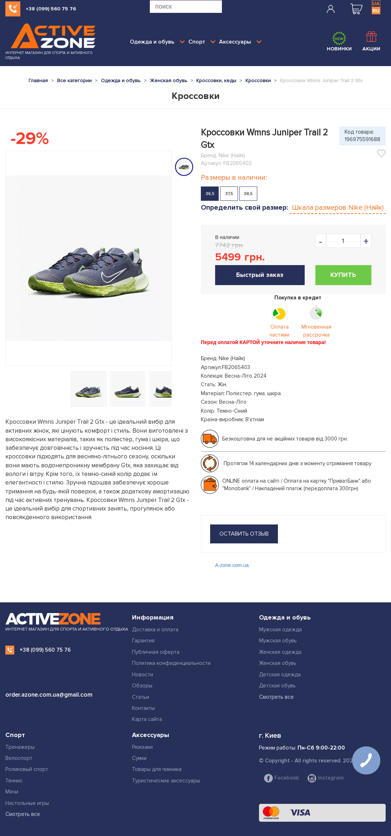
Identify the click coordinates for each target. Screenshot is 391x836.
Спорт (201, 41)
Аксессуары (240, 41)
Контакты (143, 708)
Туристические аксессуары (166, 780)
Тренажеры (20, 747)
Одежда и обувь (157, 41)
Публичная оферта (155, 652)
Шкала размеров (338, 207)
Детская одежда (280, 674)
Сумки (139, 758)
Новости (142, 674)
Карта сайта (147, 719)
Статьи (140, 697)
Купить (343, 275)
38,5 (248, 193)
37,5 (229, 193)
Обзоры (142, 685)
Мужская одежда (280, 629)
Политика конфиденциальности (171, 663)
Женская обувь (277, 663)
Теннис (14, 780)
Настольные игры (27, 803)
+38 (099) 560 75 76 (51, 9)
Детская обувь (277, 685)
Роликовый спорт (26, 769)
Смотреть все (276, 697)
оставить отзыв (244, 533)
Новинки (339, 41)
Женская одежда (280, 652)
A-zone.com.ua (232, 565)
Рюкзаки (142, 747)
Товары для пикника (157, 769)
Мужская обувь (278, 640)
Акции (371, 41)
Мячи (11, 791)
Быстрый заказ (259, 275)
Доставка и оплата (155, 629)
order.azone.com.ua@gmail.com (48, 694)
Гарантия (143, 640)
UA (376, 3)
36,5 (209, 193)
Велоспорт (18, 758)
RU (376, 11)
